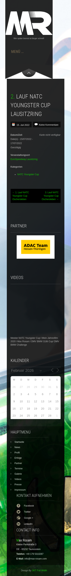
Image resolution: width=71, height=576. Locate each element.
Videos (18, 479)
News (17, 447)
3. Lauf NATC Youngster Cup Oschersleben (50, 196)
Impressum (20, 490)
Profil (17, 452)
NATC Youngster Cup (28, 174)
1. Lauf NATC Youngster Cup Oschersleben (20, 196)
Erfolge (18, 458)
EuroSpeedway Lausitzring (24, 159)
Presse (18, 484)
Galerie (18, 474)
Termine (19, 468)
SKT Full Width (39, 570)
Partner (18, 463)
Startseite (19, 442)
